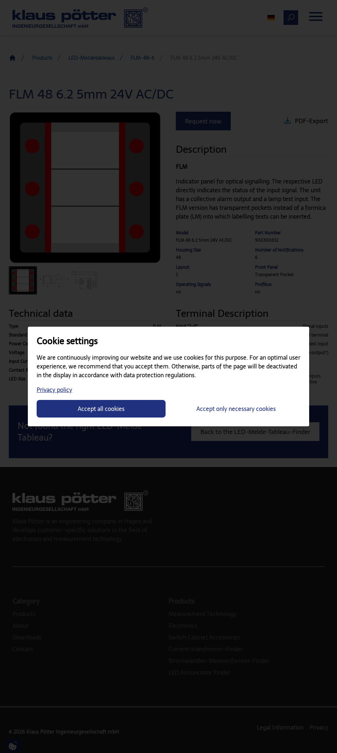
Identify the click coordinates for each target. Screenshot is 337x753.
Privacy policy (54, 389)
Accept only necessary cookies (236, 408)
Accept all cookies (101, 408)
